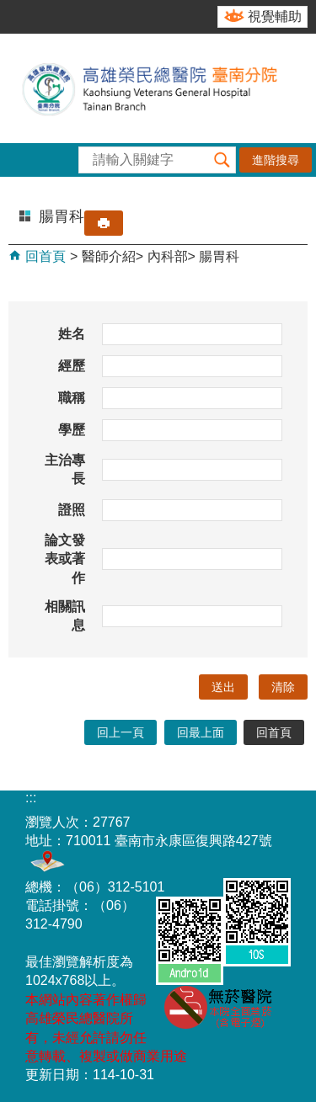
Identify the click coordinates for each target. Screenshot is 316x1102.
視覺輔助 (275, 16)
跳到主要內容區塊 (8, 8)
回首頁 (44, 256)
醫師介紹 (109, 256)
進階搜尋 (275, 160)
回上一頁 (120, 732)
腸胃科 (219, 256)
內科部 (167, 256)
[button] (222, 160)
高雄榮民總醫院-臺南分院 (158, 88)
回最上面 (200, 732)
